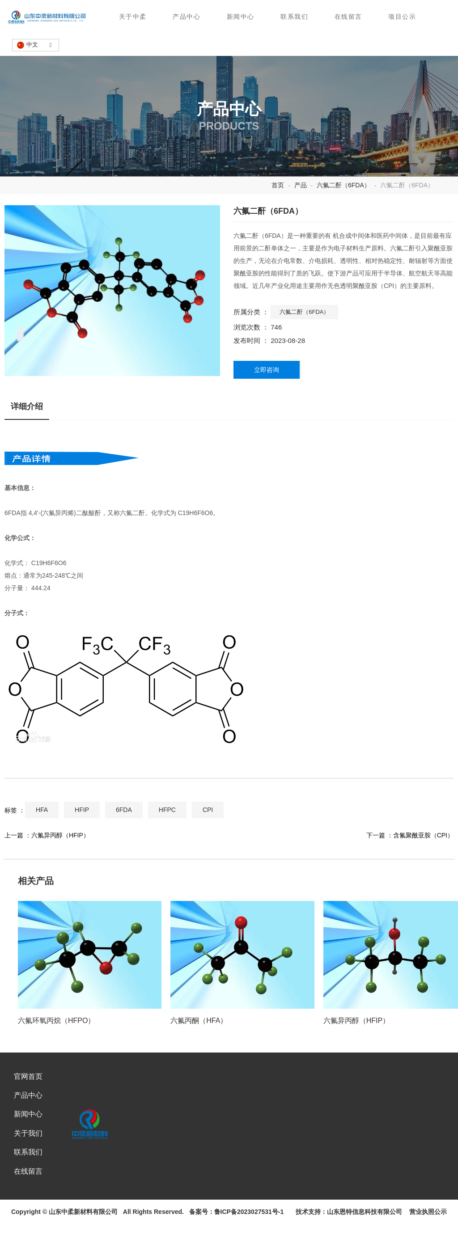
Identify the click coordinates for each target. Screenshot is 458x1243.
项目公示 (403, 17)
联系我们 (295, 17)
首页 (278, 203)
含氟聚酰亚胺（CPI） (423, 856)
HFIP (82, 830)
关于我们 (27, 1158)
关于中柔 (132, 17)
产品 (300, 203)
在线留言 (349, 17)
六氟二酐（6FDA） (343, 203)
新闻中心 (240, 17)
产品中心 (186, 17)
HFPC (167, 830)
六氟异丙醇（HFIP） (60, 856)
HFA (42, 830)
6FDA (124, 830)
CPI (208, 830)
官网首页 (27, 1101)
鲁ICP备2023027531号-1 (249, 1237)
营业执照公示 (426, 1237)
